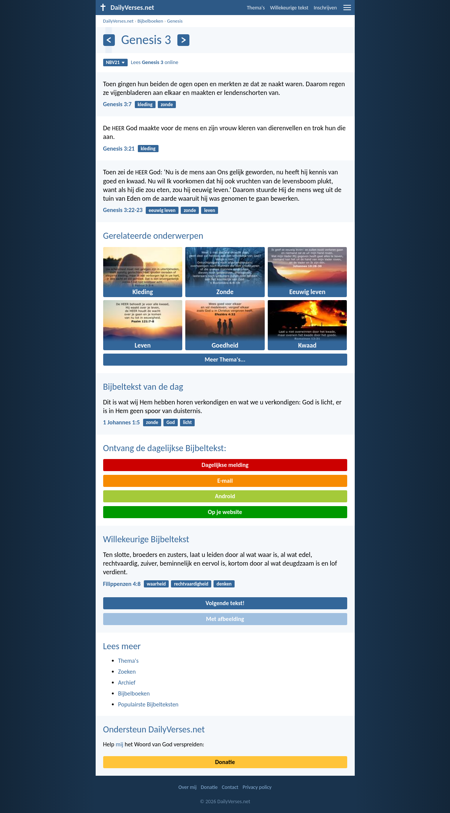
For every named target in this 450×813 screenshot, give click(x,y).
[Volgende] (183, 40)
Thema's (256, 8)
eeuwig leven (162, 210)
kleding (145, 104)
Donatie (225, 762)
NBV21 (115, 62)
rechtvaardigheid (191, 584)
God (170, 422)
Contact (230, 787)
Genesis (175, 21)
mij (119, 744)
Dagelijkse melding (225, 464)
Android (225, 496)
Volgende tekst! (225, 603)
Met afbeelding (225, 618)
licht (187, 422)
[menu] (347, 10)
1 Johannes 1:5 (121, 422)
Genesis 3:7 (117, 104)
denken (224, 584)
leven (209, 210)
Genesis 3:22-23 (123, 210)
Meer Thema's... (225, 359)
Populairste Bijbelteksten (148, 704)
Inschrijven (325, 8)
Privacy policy (257, 787)
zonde (167, 104)
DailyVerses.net (118, 21)
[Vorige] (109, 40)
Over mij (187, 787)
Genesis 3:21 (119, 148)
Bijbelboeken (150, 21)
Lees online (154, 62)
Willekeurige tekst (289, 8)
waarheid (156, 584)
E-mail (225, 480)
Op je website (225, 512)
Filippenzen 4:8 (122, 583)
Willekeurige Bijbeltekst (146, 539)
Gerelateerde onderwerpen (153, 235)
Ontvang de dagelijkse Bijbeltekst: (164, 447)
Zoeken (127, 671)
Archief (127, 682)
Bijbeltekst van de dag (143, 386)
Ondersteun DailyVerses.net (154, 729)
